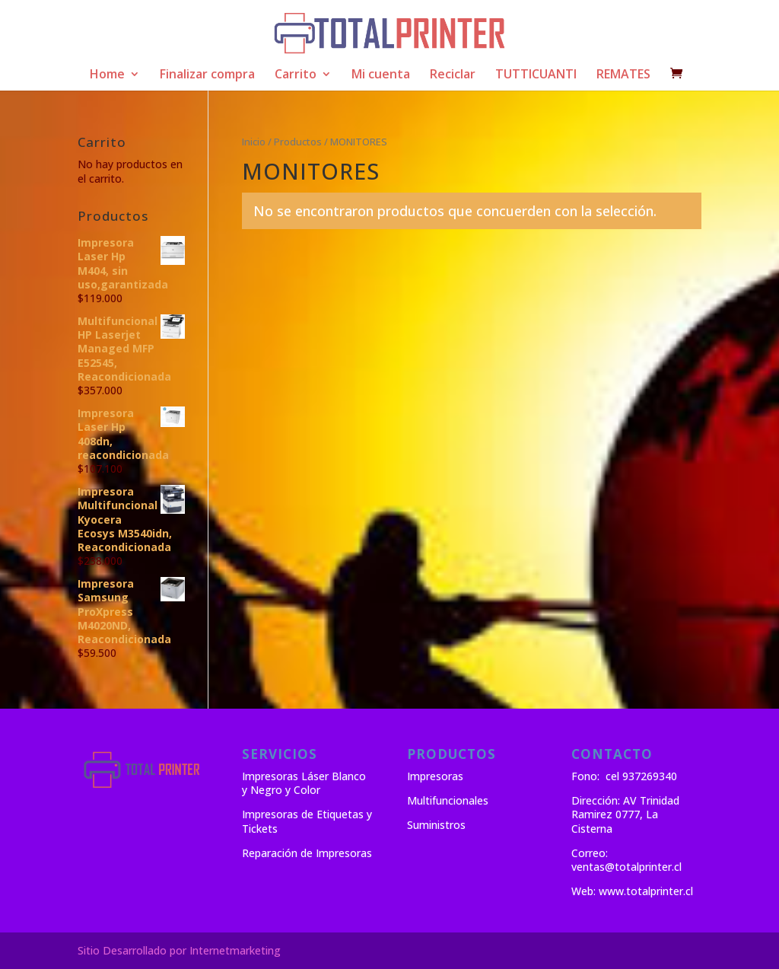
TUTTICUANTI (536, 75)
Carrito (295, 75)
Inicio (253, 141)
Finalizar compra (207, 75)
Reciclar (452, 75)
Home (107, 75)
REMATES (623, 75)
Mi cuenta (380, 75)
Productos (298, 141)
